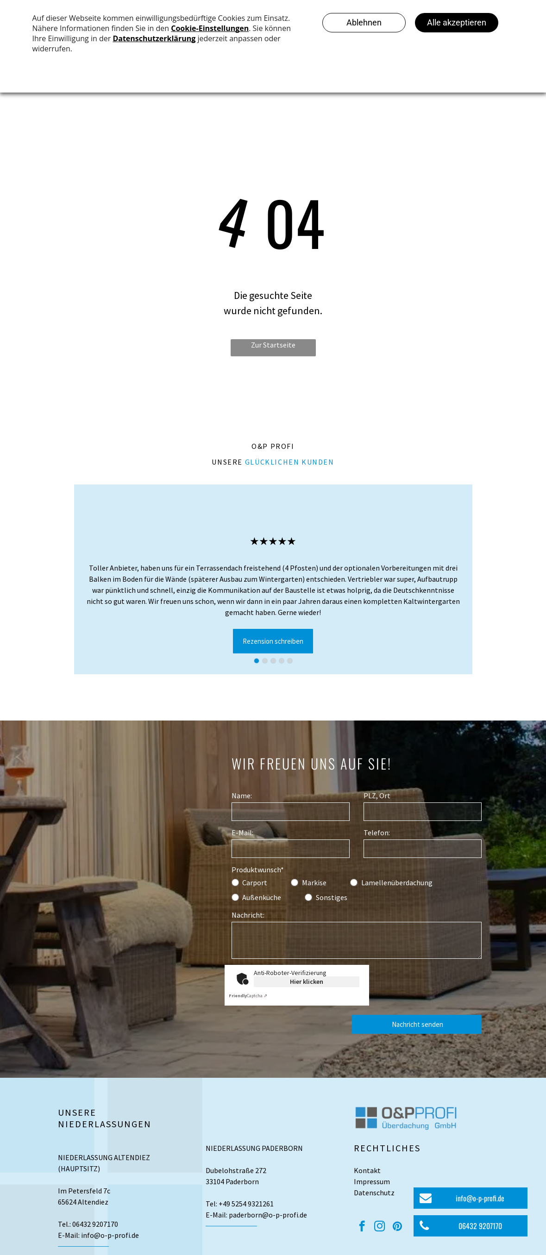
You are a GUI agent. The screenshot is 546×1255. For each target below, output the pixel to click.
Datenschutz (374, 1192)
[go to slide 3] (273, 661)
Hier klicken (306, 981)
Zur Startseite (273, 344)
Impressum (372, 1181)
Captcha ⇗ (248, 996)
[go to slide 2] (265, 661)
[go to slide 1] (256, 661)
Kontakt (367, 1170)
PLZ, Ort (377, 795)
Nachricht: (248, 915)
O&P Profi (272, 446)
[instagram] (379, 1227)
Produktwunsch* (258, 869)
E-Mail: (242, 832)
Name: (242, 795)
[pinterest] (397, 1227)
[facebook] (362, 1227)
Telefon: (377, 832)
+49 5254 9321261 (246, 1203)
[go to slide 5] (290, 661)
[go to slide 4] (281, 661)
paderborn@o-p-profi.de (268, 1214)
